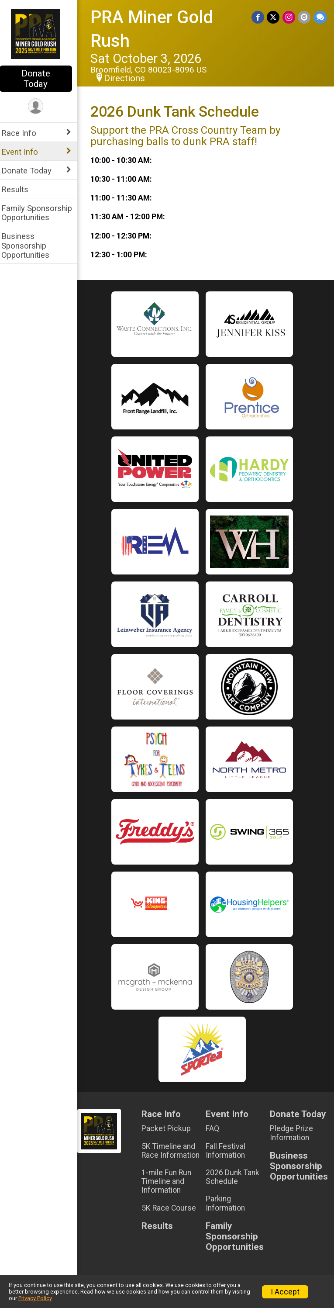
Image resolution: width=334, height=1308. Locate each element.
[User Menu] (42, 106)
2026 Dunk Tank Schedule (235, 1177)
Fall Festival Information (228, 1150)
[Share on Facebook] (258, 17)
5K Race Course (173, 1208)
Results (20, 189)
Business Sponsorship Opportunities (31, 245)
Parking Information (228, 1203)
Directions (130, 78)
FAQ (215, 1128)
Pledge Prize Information (292, 1133)
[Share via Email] (304, 17)
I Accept (285, 1291)
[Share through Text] (320, 17)
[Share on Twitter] (274, 17)
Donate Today (41, 78)
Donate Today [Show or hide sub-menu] (32, 170)
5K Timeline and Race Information (175, 1150)
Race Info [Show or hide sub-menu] (24, 133)
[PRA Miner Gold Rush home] (41, 33)
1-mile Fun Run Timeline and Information (171, 1181)
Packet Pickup (170, 1128)
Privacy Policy (35, 1298)
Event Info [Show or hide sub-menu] (25, 151)
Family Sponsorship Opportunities (42, 213)
